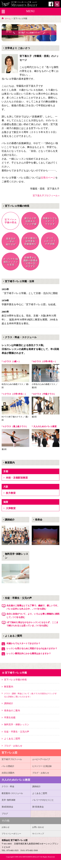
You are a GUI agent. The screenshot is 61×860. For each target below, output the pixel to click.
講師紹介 (36, 786)
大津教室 (11, 508)
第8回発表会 (7, 807)
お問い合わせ (38, 827)
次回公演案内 (8, 773)
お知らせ (5, 827)
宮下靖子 (12, 759)
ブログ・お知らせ (40, 773)
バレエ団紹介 (8, 766)
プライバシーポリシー (11, 834)
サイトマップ (38, 834)
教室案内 (12, 793)
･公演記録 (42, 766)
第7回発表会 (38, 807)
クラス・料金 (8, 786)
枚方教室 (11, 493)
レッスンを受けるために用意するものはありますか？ (32, 648)
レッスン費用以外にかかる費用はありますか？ (29, 653)
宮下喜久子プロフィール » (46, 195)
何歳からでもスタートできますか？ (23, 643)
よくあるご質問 (39, 793)
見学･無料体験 (8, 800)
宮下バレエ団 (9, 752)
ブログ (5, 813)
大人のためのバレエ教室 (16, 779)
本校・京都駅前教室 (17, 477)
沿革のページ (48, 177)
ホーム (8, 18)
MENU (30, 11)
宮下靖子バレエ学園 (16, 672)
